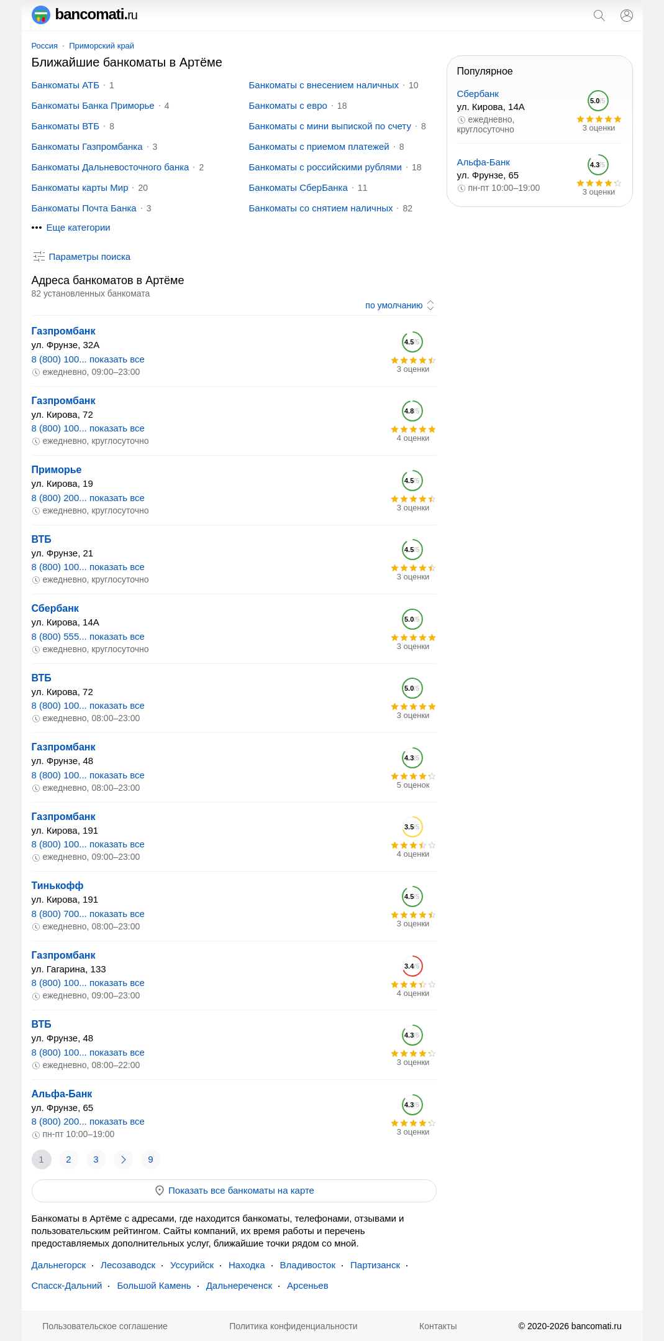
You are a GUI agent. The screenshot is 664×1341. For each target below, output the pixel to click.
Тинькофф (58, 885)
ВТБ (42, 539)
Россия (45, 45)
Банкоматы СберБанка (298, 187)
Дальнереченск (239, 1285)
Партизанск (375, 1265)
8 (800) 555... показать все (88, 636)
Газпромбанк (64, 331)
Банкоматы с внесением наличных (324, 85)
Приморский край (101, 45)
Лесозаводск (128, 1265)
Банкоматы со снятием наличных (321, 208)
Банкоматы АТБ (66, 85)
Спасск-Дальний (67, 1285)
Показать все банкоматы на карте (233, 1190)
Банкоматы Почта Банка (84, 208)
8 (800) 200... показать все (88, 497)
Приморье (57, 469)
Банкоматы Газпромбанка (87, 146)
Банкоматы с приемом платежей (319, 146)
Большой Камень (154, 1285)
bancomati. (85, 14)
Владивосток (307, 1265)
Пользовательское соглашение (105, 1326)
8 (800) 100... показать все (88, 359)
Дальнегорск (59, 1265)
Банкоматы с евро (288, 105)
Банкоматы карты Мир (80, 187)
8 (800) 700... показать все (88, 913)
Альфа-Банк (62, 1094)
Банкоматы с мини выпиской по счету (330, 126)
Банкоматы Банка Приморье (93, 105)
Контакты (438, 1326)
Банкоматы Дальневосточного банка (110, 167)
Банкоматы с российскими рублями (325, 167)
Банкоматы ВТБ (66, 126)
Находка (247, 1265)
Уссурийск (192, 1265)
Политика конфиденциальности (293, 1326)
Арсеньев (308, 1285)
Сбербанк (55, 608)
